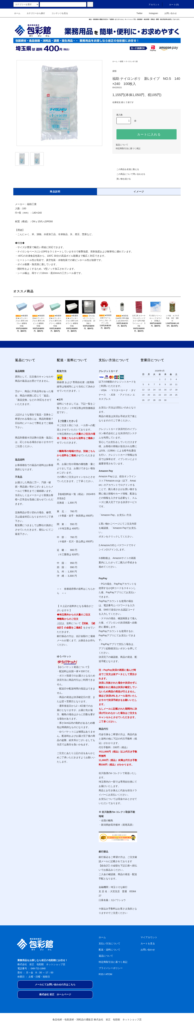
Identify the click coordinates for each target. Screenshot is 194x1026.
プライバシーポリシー (111, 968)
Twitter (137, 13)
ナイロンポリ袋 (132, 61)
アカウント (152, 4)
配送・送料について (109, 949)
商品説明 (55, 191)
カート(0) (172, 4)
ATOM (109, 974)
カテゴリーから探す (34, 13)
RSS (101, 974)
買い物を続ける (121, 179)
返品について (122, 145)
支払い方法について (109, 943)
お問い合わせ (168, 13)
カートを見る (148, 943)
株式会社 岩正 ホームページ (55, 994)
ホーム (17, 13)
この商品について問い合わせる (128, 174)
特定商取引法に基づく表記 (128, 148)
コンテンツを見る (57, 13)
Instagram (151, 13)
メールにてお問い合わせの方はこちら (55, 984)
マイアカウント (149, 937)
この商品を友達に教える (125, 169)
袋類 (121, 61)
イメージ (139, 191)
